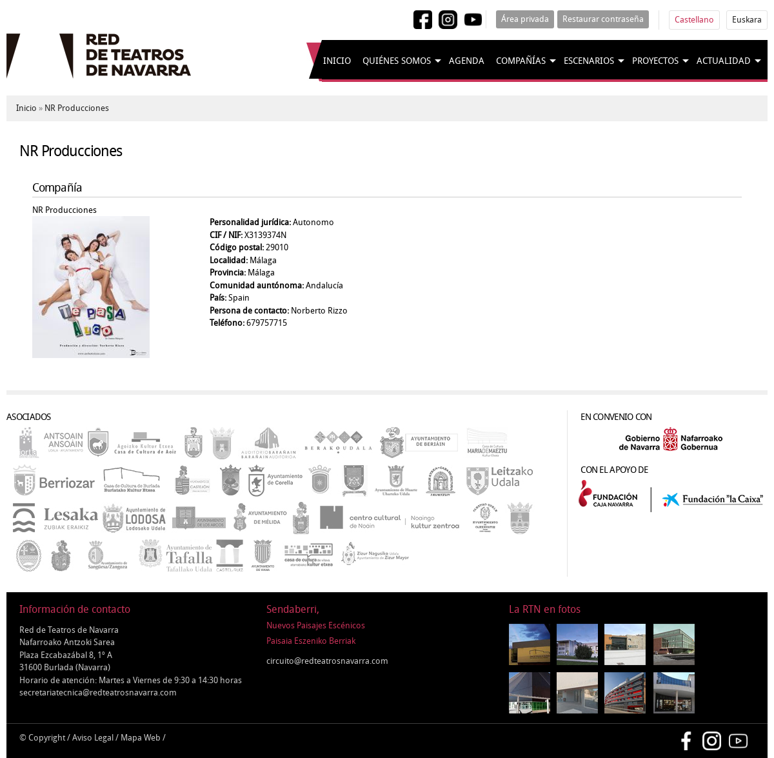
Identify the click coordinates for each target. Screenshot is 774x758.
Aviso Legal (93, 738)
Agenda (466, 60)
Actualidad (724, 60)
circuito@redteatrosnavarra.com (327, 661)
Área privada (525, 19)
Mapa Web (141, 738)
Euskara (747, 20)
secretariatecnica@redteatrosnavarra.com (98, 692)
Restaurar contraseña (603, 19)
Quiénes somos (396, 60)
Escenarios (589, 60)
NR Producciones (77, 108)
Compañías (521, 60)
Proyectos (655, 60)
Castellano (694, 20)
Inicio (337, 60)
